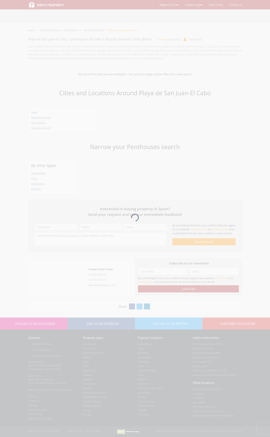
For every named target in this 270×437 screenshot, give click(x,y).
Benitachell (144, 357)
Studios (87, 388)
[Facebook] (132, 306)
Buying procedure (203, 348)
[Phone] (100, 227)
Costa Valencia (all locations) (209, 411)
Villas (34, 178)
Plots (86, 366)
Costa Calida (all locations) (207, 389)
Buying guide (200, 366)
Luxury (87, 410)
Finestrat (143, 383)
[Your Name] (55, 227)
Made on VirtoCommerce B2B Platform (215, 375)
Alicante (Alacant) (93, 30)
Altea (141, 348)
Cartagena (198, 393)
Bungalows (89, 370)
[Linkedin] (147, 306)
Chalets (87, 375)
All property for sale (94, 392)
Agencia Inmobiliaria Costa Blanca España (50, 389)
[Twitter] (139, 306)
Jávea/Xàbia (144, 392)
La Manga (198, 397)
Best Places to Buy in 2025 (207, 344)
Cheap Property (92, 405)
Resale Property (92, 401)
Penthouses (89, 348)
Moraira (142, 397)
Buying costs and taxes (206, 357)
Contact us (34, 400)
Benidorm (143, 352)
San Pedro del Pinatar (205, 406)
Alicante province (49, 30)
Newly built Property (94, 397)
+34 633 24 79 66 (97, 274)
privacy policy (220, 229)
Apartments (37, 183)
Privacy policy (93, 431)
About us (33, 396)
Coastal (87, 414)
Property (36, 189)
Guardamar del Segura (151, 388)
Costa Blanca (71, 30)
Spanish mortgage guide (206, 352)
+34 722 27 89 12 (97, 280)
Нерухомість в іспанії (40, 418)
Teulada (142, 410)
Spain (31, 30)
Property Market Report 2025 (209, 370)
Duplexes (88, 379)
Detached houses (93, 352)
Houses (87, 357)
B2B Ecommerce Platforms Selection (213, 415)
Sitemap (33, 405)
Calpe (141, 366)
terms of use (198, 229)
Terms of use (75, 431)
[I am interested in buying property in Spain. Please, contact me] (100, 239)
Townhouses (38, 173)
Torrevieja (143, 414)
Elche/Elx (143, 379)
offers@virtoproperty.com (102, 285)
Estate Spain (35, 414)
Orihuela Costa (146, 401)
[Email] (145, 227)
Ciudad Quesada (147, 370)
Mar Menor (199, 402)
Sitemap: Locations (39, 409)
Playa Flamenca (146, 405)
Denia (141, 375)
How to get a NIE (202, 361)
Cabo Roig (143, 361)
